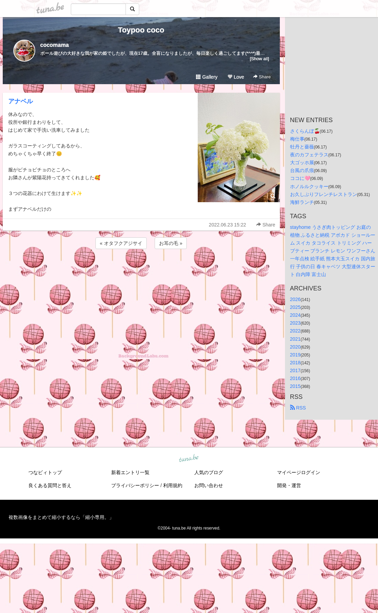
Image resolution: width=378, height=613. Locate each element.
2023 (295, 323)
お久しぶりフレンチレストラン (323, 194)
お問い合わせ (208, 485)
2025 (295, 307)
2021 (295, 339)
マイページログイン (298, 472)
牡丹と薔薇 (302, 146)
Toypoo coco (141, 30)
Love (235, 77)
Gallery (206, 77)
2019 (295, 354)
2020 (295, 347)
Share (262, 76)
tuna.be (188, 459)
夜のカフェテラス (309, 154)
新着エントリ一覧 (130, 472)
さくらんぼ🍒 (305, 131)
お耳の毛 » (170, 243)
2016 (295, 378)
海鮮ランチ (302, 202)
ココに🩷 (300, 178)
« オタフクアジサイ (121, 243)
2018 (295, 362)
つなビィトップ (45, 472)
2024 (295, 315)
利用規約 (172, 485)
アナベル (20, 101)
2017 (295, 370)
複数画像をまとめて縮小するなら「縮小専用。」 (61, 517)
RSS (298, 407)
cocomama (54, 45)
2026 (295, 299)
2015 (295, 386)
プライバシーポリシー (135, 485)
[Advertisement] (141, 268)
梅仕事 (297, 139)
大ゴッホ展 (302, 162)
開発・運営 (289, 485)
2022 (295, 331)
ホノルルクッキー (309, 186)
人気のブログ (208, 472)
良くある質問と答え (49, 485)
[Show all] (259, 58)
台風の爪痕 (302, 170)
